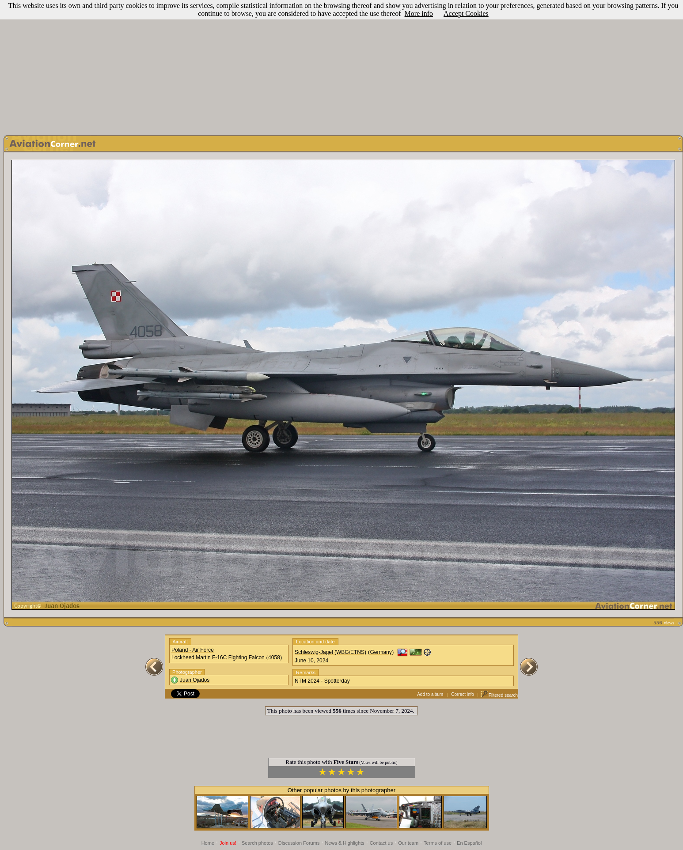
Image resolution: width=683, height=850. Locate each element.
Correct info (462, 694)
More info (419, 13)
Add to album (430, 694)
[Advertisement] (341, 65)
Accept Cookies (466, 13)
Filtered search (499, 695)
